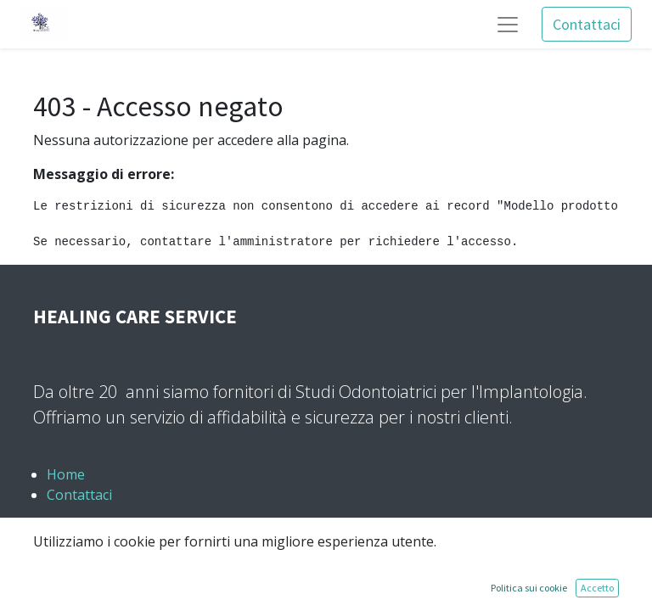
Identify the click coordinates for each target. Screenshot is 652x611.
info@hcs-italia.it (113, 576)
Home (66, 474)
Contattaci (587, 24)
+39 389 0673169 (111, 535)
